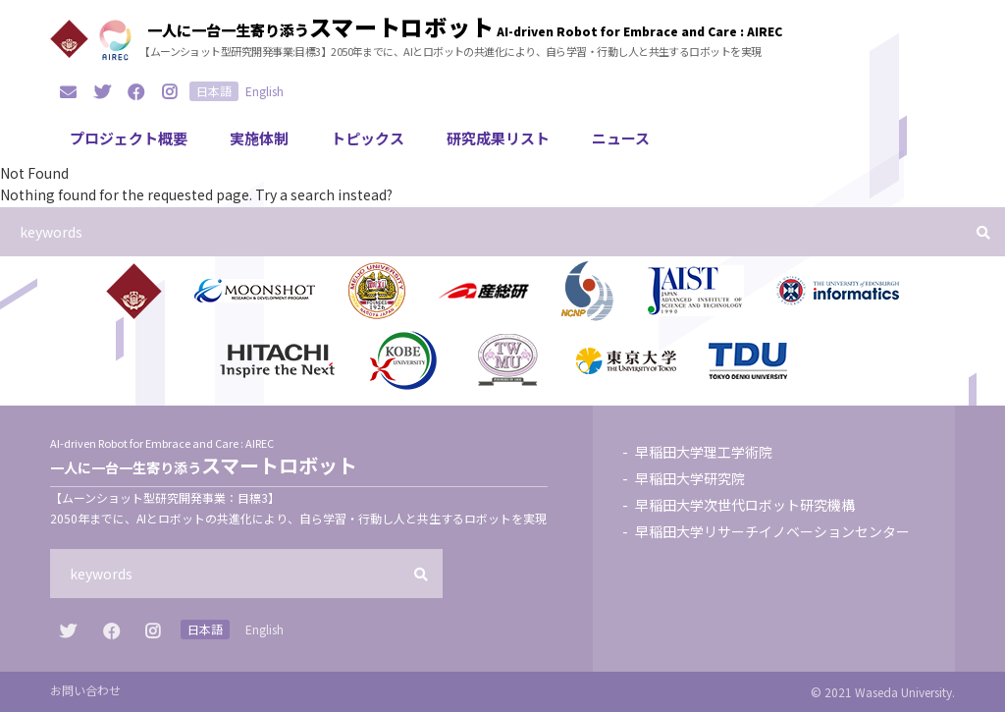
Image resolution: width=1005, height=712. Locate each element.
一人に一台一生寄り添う (321, 26)
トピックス (367, 138)
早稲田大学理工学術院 (703, 452)
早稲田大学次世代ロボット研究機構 (745, 505)
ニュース (621, 138)
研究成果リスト (498, 138)
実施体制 (259, 138)
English (264, 90)
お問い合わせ (85, 690)
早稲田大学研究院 (690, 478)
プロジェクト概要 (128, 138)
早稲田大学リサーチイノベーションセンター (772, 531)
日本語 (214, 90)
